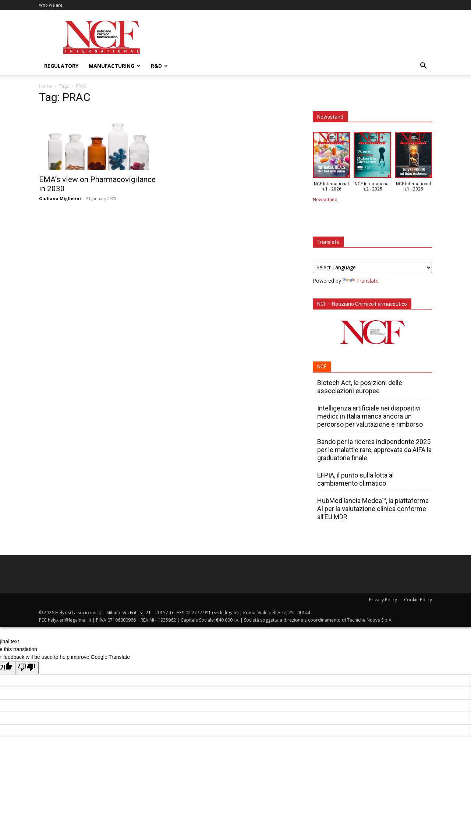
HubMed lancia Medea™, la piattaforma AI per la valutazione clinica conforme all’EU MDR (373, 509)
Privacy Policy (383, 600)
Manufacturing (114, 65)
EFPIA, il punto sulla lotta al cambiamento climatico (355, 479)
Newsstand (325, 199)
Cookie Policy (418, 600)
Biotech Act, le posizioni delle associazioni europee (359, 387)
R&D (159, 65)
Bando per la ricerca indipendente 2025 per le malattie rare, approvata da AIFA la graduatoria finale (374, 450)
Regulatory (61, 65)
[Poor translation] (27, 667)
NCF (321, 367)
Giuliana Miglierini (60, 198)
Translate (361, 280)
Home (45, 86)
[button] (423, 66)
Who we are (51, 5)
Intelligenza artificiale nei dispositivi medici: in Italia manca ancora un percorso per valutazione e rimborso (370, 416)
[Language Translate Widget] (372, 267)
